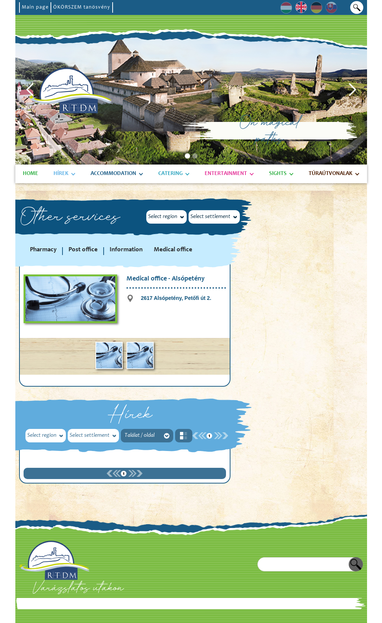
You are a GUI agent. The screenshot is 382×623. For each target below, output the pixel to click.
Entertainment (226, 174)
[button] (30, 90)
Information (126, 250)
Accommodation (113, 174)
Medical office (173, 250)
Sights (278, 174)
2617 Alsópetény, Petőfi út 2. (176, 298)
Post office (83, 250)
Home (30, 174)
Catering (170, 174)
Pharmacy (43, 250)
